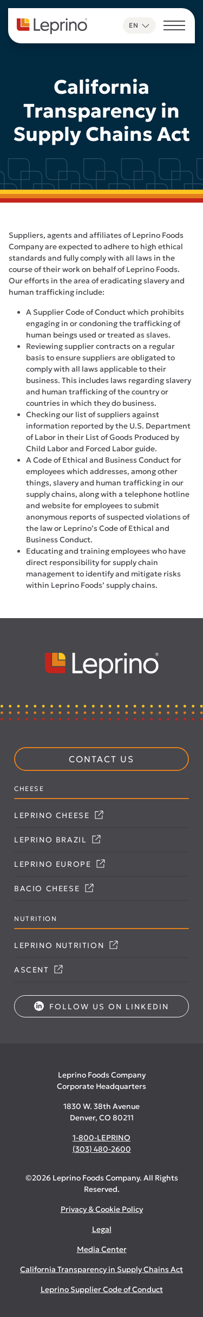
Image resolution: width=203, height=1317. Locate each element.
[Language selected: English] (139, 25)
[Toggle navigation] (174, 27)
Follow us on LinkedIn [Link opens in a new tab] (101, 1006)
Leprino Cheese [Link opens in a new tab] (58, 815)
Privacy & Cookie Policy (102, 1209)
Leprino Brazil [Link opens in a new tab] (57, 840)
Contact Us (101, 759)
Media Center (102, 1249)
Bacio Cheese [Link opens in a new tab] (54, 888)
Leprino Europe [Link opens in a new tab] (59, 864)
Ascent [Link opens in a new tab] (38, 970)
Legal (102, 1229)
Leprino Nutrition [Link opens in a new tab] (66, 945)
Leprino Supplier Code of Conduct (102, 1289)
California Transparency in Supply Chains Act (101, 1269)
